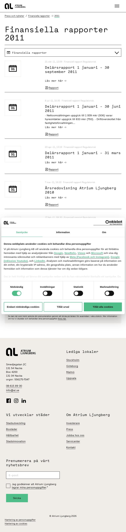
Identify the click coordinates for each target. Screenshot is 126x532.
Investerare (73, 423)
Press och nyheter (14, 16)
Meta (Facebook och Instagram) (89, 256)
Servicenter (73, 441)
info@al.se (12, 390)
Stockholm (72, 360)
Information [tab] (63, 232)
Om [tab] (104, 232)
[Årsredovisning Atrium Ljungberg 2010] (23, 189)
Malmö (70, 372)
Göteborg (72, 366)
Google (58, 252)
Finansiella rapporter (39, 16)
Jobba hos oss (75, 435)
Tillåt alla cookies (103, 306)
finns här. (62, 319)
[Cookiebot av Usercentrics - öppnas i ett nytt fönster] (108, 222)
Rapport (51, 87)
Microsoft (97, 252)
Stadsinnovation (16, 441)
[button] (117, 6)
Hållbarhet (12, 435)
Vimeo (81, 252)
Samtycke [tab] (22, 232)
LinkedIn (39, 260)
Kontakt (70, 447)
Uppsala (71, 378)
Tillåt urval (63, 306)
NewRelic (70, 252)
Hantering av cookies (16, 523)
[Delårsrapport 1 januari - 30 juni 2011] (23, 108)
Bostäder (11, 429)
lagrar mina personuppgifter (29, 487)
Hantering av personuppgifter (20, 519)
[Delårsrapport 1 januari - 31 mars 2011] (23, 154)
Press (69, 429)
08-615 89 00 (14, 385)
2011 (56, 16)
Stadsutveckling (15, 423)
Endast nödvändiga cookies (23, 306)
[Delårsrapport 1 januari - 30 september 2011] (23, 69)
